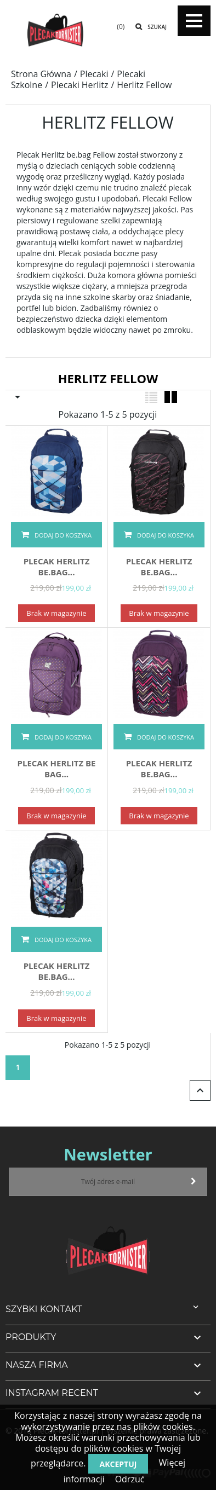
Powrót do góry (200, 1090)
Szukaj (157, 27)
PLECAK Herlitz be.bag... (57, 566)
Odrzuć (130, 1479)
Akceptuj (118, 1464)
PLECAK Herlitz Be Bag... (56, 768)
